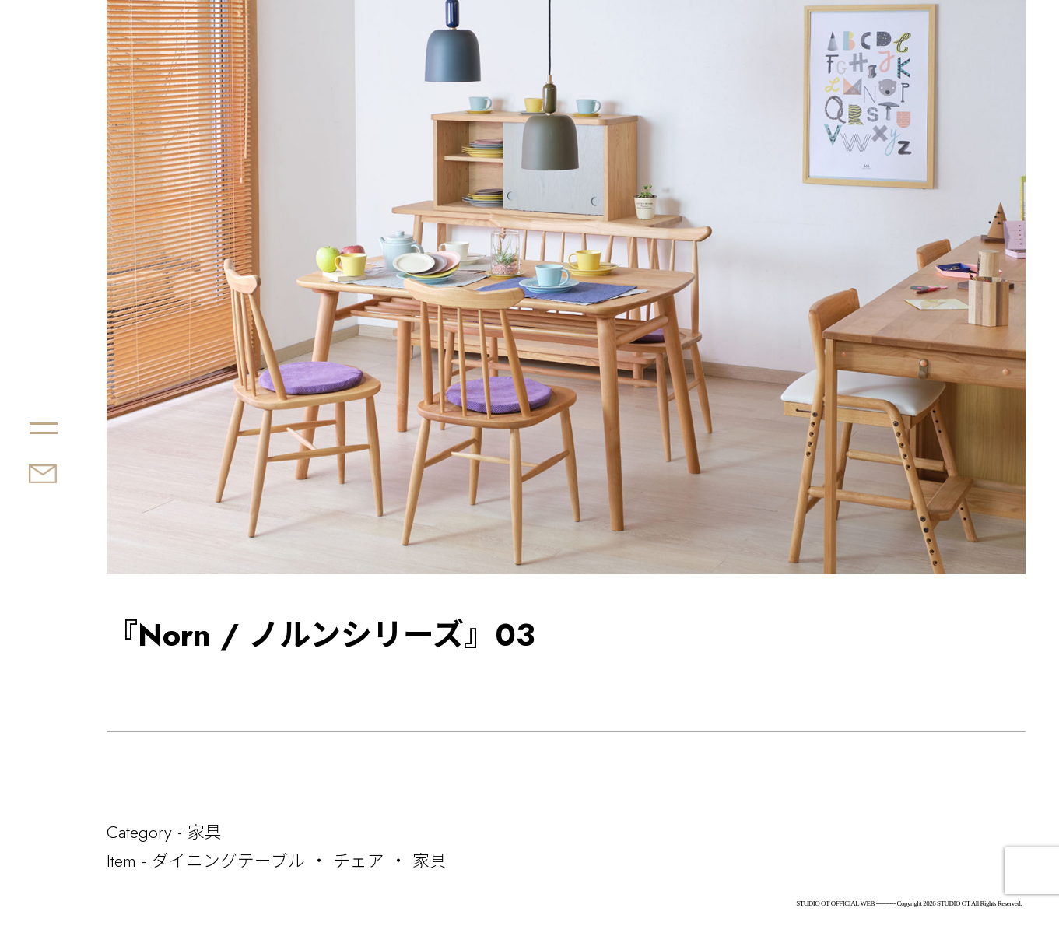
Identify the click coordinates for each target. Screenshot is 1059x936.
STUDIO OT (129, 373)
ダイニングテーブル (228, 860)
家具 (205, 831)
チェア (358, 860)
